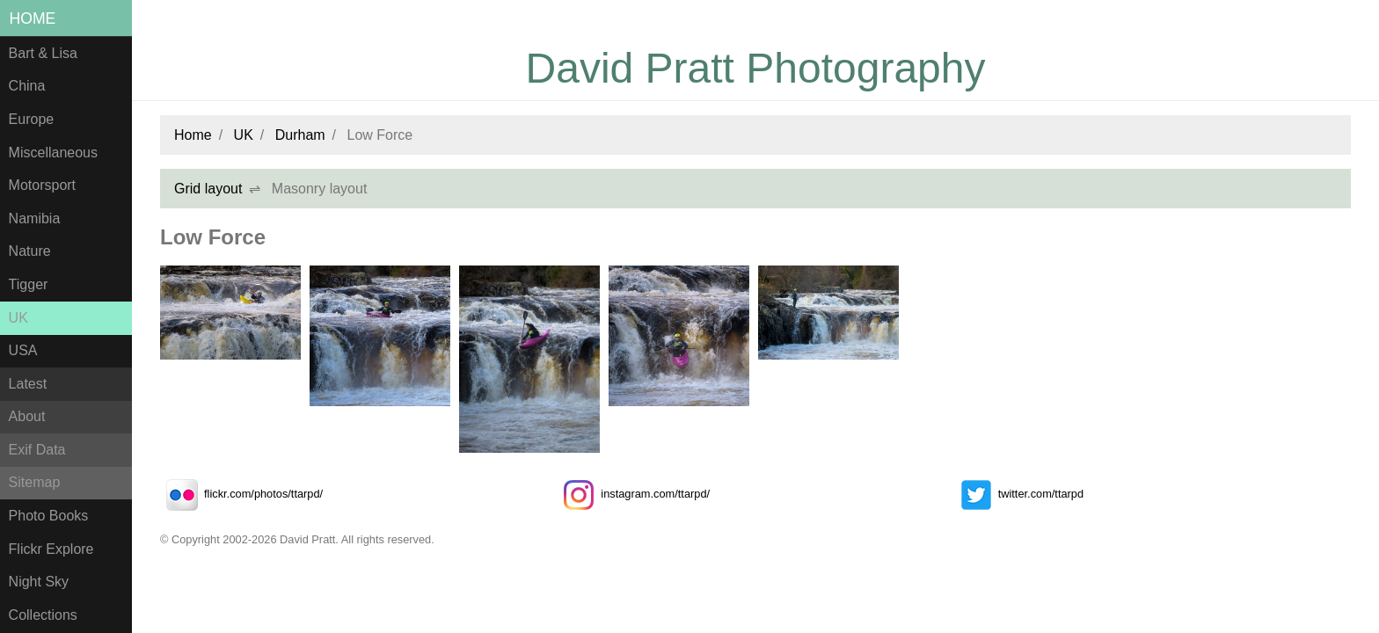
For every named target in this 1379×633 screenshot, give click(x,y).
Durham (300, 134)
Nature (30, 251)
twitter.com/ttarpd (1019, 493)
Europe (32, 119)
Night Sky (39, 581)
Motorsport (42, 185)
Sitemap (35, 482)
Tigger (28, 284)
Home (33, 18)
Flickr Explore (51, 549)
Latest (28, 383)
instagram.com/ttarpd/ (633, 493)
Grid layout (208, 188)
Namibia (35, 218)
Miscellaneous (53, 152)
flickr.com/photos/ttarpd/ (241, 493)
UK (18, 317)
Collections (43, 615)
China (27, 85)
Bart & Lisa (43, 53)
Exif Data (37, 449)
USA (23, 350)
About (27, 416)
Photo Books (49, 515)
